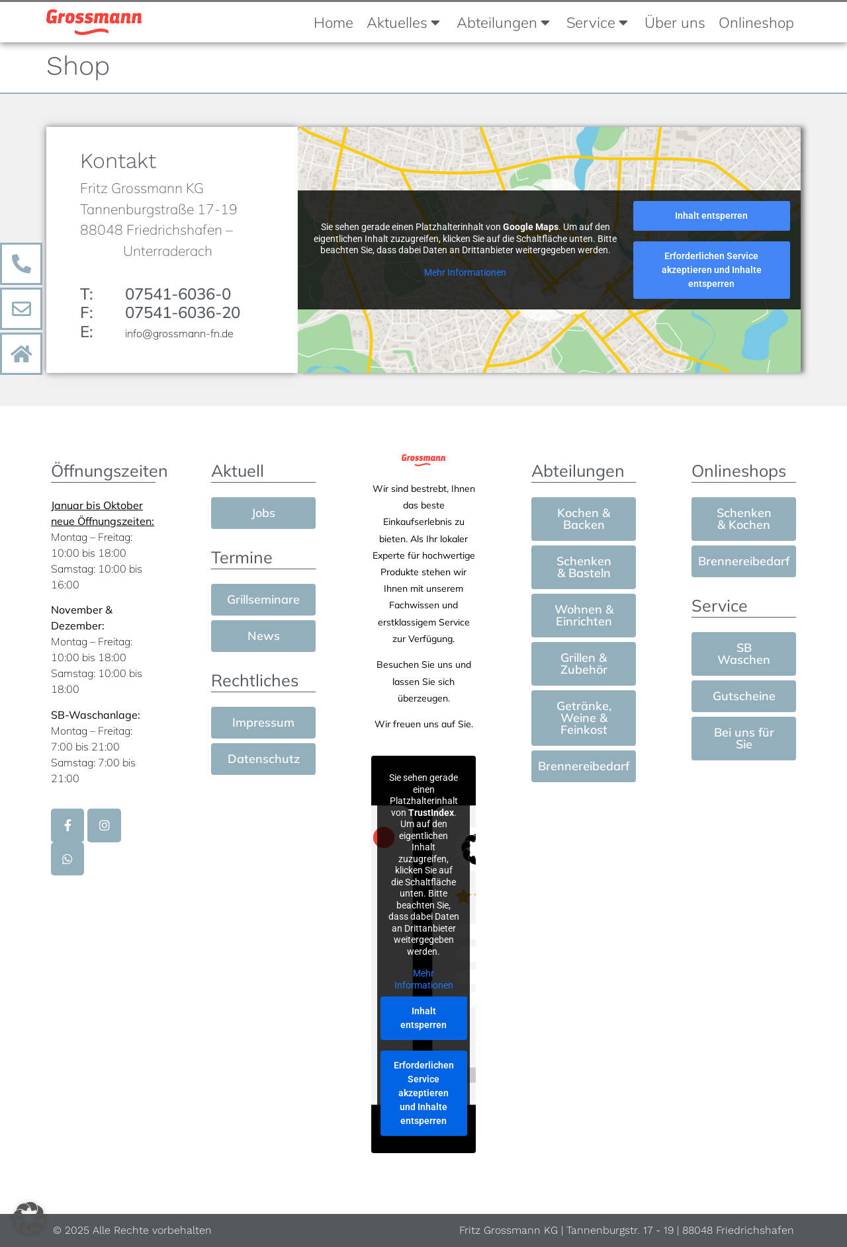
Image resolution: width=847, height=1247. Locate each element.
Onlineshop (756, 22)
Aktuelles (403, 22)
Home (333, 22)
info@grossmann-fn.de (179, 334)
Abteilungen (503, 22)
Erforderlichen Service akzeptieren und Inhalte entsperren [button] (712, 271)
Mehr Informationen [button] (465, 273)
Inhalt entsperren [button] (711, 217)
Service (597, 22)
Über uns (675, 22)
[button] (29, 1218)
